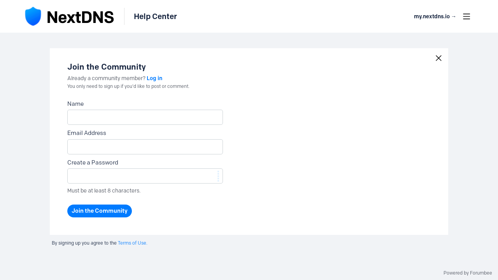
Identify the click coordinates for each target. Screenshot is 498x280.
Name (75, 103)
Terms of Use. (132, 243)
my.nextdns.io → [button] (435, 16)
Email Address (86, 133)
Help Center (155, 16)
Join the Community (100, 210)
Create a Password (92, 162)
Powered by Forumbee (468, 273)
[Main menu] (466, 16)
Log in (154, 78)
